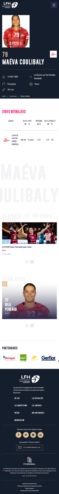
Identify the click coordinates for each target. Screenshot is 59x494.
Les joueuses (13, 96)
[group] (29, 238)
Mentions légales (29, 488)
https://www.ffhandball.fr (29, 476)
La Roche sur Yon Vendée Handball (44, 77)
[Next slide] (32, 262)
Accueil (4, 96)
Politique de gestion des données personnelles (29, 486)
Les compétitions (20, 405)
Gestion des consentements (29, 484)
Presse (17, 413)
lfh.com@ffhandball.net (29, 447)
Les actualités (37, 398)
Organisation (19, 420)
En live (17, 398)
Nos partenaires (38, 413)
